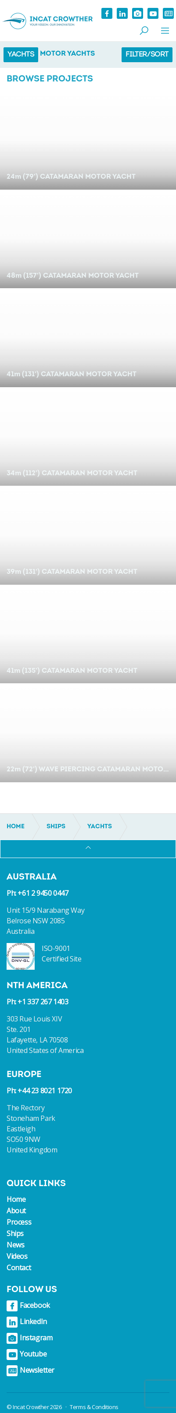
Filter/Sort (147, 54)
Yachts (20, 54)
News (15, 1245)
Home (16, 1199)
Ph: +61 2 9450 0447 (37, 893)
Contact (19, 1267)
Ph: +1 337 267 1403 (37, 1002)
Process (19, 1222)
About (16, 1210)
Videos (17, 1256)
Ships (15, 1233)
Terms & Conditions (94, 1407)
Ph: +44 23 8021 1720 (39, 1090)
